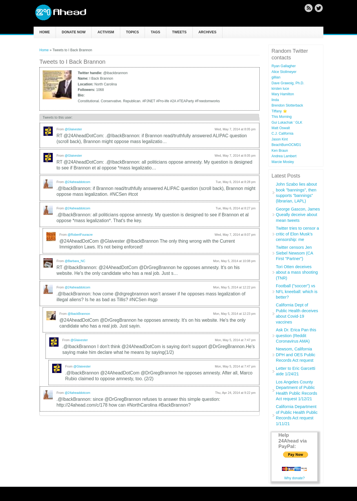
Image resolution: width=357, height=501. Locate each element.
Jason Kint (280, 139)
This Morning (282, 117)
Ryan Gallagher (284, 66)
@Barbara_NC (75, 261)
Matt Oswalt (281, 128)
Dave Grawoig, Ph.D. (288, 83)
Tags (155, 32)
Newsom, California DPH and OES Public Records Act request (295, 355)
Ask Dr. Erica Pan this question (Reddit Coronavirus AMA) (296, 335)
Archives (207, 32)
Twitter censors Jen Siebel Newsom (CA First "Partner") (294, 253)
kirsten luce (280, 89)
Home (44, 32)
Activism (105, 32)
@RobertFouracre (80, 234)
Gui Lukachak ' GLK (287, 122)
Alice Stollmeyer (284, 72)
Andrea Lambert (284, 156)
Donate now (73, 32)
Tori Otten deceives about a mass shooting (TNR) (297, 272)
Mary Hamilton (283, 94)
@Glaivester (73, 129)
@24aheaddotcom (77, 182)
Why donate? (294, 478)
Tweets (179, 32)
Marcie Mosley (283, 162)
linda (275, 100)
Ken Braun (280, 151)
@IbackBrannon (79, 313)
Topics (132, 32)
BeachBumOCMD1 (286, 145)
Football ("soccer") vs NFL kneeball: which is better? (296, 291)
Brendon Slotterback (287, 105)
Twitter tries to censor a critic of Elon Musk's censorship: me (297, 234)
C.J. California (282, 133)
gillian (276, 77)
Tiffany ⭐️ (279, 111)
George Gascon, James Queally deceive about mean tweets (298, 215)
